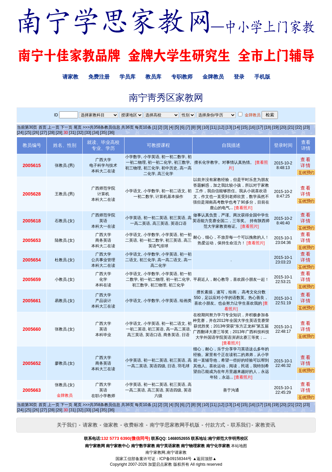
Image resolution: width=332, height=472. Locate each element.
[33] (88, 132)
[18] (267, 127)
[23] (306, 127)
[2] (160, 127)
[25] (28, 132)
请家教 (70, 77)
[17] (260, 127)
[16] (252, 127)
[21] (291, 127)
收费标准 (134, 425)
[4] (171, 127)
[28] (51, 132)
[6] (182, 127)
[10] (205, 127)
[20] (283, 127)
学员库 (127, 77)
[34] (95, 132)
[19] (275, 127)
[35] (103, 132)
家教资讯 (265, 425)
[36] (111, 132)
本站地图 (239, 445)
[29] (59, 132)
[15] (244, 127)
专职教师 (182, 77)
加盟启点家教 (160, 464)
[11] (213, 127)
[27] (43, 132)
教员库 (153, 77)
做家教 (110, 425)
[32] (80, 132)
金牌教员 (213, 77)
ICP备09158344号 (175, 458)
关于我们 (67, 425)
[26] (36, 132)
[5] (177, 127)
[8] (193, 127)
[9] (199, 127)
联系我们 (241, 425)
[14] (236, 127)
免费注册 (99, 77)
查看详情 (305, 162)
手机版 (262, 77)
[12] (221, 127)
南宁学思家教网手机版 (175, 425)
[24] (20, 132)
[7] (188, 127)
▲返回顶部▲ (204, 458)
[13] (228, 127)
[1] (154, 127)
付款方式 (215, 425)
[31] (72, 132)
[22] (298, 127)
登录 (239, 77)
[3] (165, 127)
